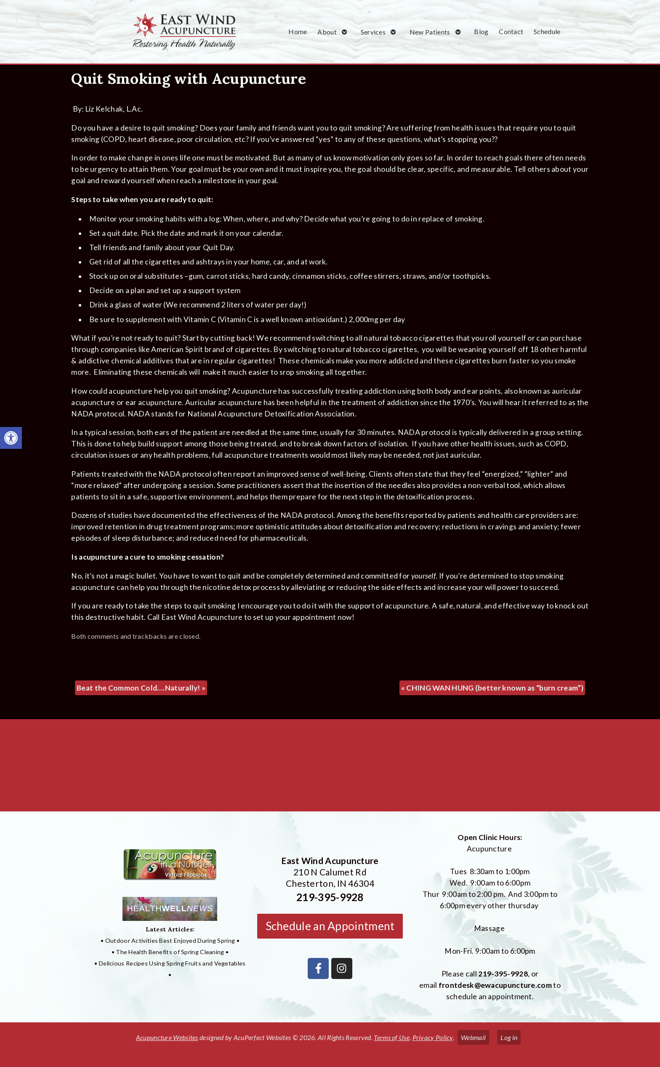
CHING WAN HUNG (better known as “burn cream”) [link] (492, 687)
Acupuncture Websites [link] (167, 1037)
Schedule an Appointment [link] (330, 926)
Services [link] (373, 32)
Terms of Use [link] (392, 1037)
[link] (11, 438)
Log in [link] (508, 1037)
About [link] (327, 32)
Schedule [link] (547, 31)
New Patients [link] (430, 32)
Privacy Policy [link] (432, 1037)
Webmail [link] (473, 1037)
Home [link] (297, 31)
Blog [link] (481, 31)
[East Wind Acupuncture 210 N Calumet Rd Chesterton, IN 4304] (330, 768)
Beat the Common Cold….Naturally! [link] (141, 687)
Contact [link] (511, 31)
